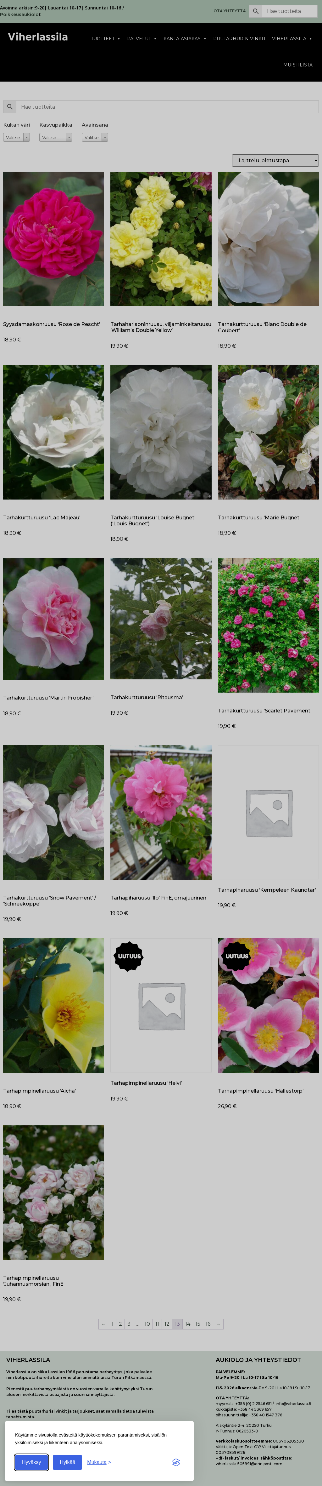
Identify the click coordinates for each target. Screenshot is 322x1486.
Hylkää (67, 1462)
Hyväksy (31, 1462)
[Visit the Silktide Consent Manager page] (176, 1462)
